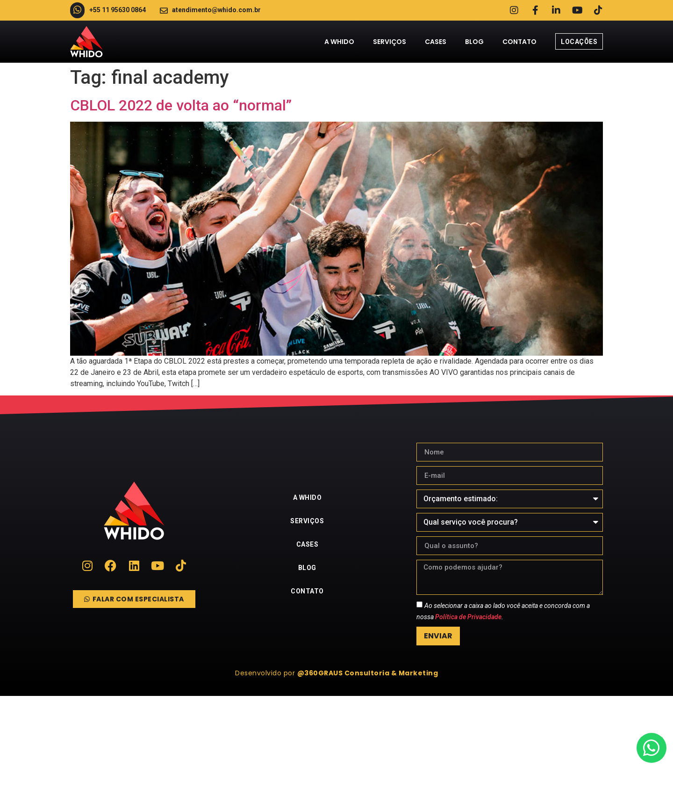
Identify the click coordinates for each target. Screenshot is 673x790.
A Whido (339, 41)
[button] (336, 673)
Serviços (389, 41)
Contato (519, 41)
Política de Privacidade (468, 617)
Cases (435, 41)
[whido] (336, 743)
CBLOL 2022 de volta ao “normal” (181, 105)
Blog (474, 41)
